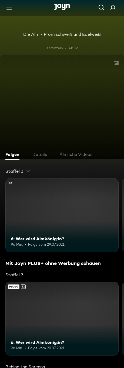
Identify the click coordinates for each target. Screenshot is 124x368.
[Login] (113, 7)
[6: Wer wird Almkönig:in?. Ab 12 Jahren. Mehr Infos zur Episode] (62, 215)
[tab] (13, 155)
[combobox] (18, 171)
